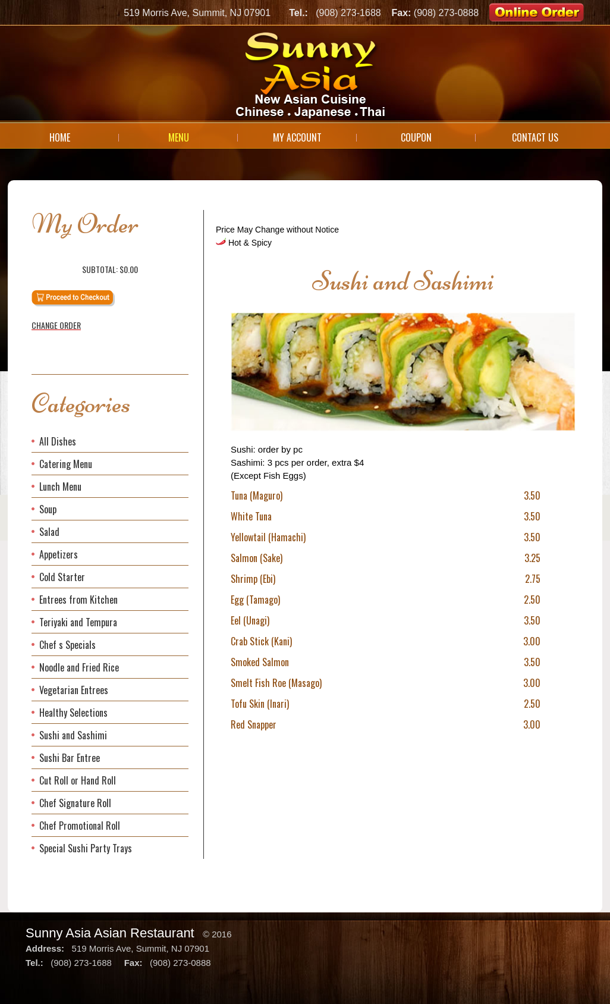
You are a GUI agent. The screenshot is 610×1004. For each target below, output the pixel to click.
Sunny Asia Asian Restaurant (110, 932)
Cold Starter (62, 577)
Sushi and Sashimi (73, 735)
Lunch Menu (60, 486)
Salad (49, 532)
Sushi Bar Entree (69, 758)
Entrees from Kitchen (78, 599)
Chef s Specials (67, 645)
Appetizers (58, 554)
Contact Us (535, 137)
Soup (47, 509)
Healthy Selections (73, 712)
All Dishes (57, 441)
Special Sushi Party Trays (85, 848)
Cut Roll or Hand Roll (77, 780)
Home (59, 137)
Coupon (416, 137)
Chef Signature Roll (75, 803)
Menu (178, 137)
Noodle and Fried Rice (79, 667)
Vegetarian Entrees (73, 690)
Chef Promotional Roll (79, 825)
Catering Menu (65, 464)
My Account (297, 137)
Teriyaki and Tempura (78, 622)
